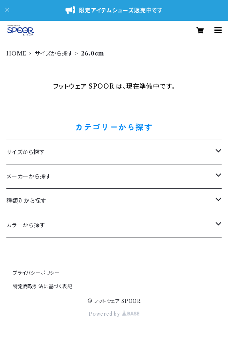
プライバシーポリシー (36, 273)
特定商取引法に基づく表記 (43, 286)
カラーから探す (26, 225)
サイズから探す (54, 53)
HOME (16, 53)
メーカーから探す (28, 176)
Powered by (114, 314)
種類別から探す (26, 200)
